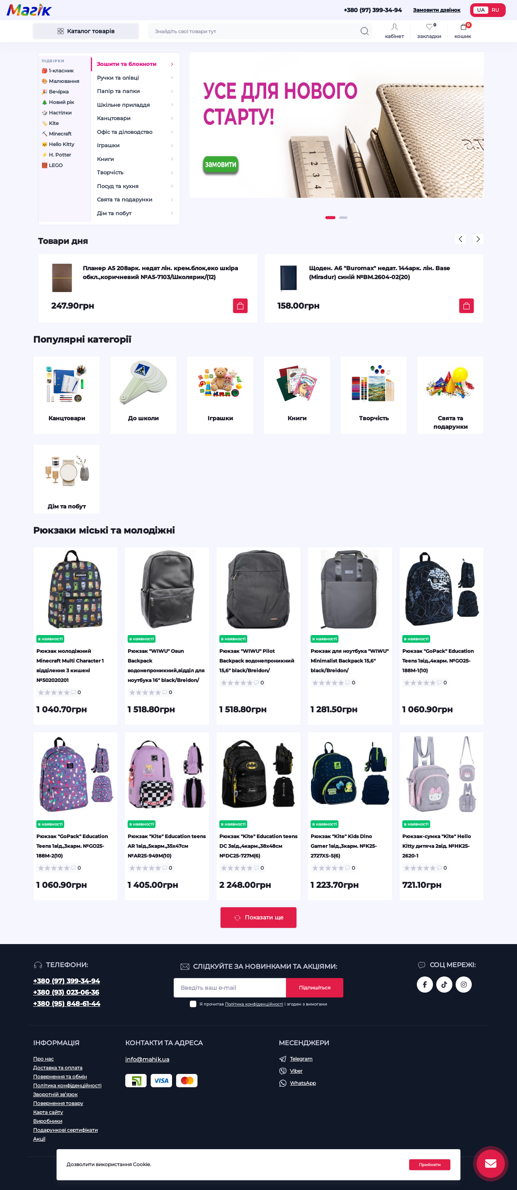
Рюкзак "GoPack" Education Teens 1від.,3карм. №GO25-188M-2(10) (72, 846)
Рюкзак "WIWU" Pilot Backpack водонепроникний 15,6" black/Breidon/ (256, 660)
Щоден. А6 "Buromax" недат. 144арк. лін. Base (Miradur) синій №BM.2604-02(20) (379, 273)
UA (481, 10)
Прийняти (430, 1164)
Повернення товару (58, 1103)
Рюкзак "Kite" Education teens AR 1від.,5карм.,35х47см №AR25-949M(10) (167, 846)
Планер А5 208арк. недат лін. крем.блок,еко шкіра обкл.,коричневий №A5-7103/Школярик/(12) (160, 273)
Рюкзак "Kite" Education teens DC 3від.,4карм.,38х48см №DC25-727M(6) (258, 846)
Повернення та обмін (60, 1077)
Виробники (47, 1121)
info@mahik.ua (147, 1059)
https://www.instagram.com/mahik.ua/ (464, 984)
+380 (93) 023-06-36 (66, 992)
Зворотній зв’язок (55, 1094)
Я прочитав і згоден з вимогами (263, 1004)
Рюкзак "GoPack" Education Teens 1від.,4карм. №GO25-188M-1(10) (438, 660)
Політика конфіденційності (254, 1004)
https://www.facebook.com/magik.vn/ (425, 984)
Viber (296, 1071)
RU (495, 10)
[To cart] (240, 306)
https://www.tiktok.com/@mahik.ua (444, 984)
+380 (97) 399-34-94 (66, 981)
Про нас (43, 1059)
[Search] (364, 31)
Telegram (301, 1059)
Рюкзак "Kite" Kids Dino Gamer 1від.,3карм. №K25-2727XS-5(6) (344, 846)
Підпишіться (314, 988)
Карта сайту (48, 1112)
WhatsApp (303, 1083)
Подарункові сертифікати (65, 1130)
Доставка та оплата (57, 1068)
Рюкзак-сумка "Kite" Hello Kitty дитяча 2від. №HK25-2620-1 (436, 846)
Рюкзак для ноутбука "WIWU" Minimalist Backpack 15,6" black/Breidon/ (350, 660)
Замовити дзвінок (436, 10)
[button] (331, 217)
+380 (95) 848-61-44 (66, 1004)
